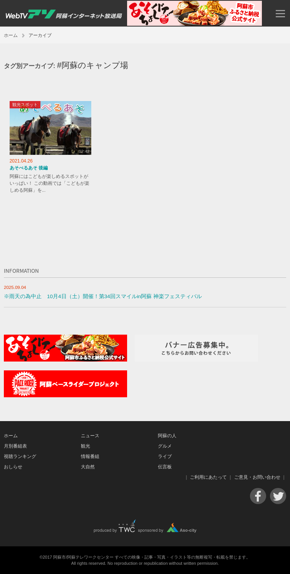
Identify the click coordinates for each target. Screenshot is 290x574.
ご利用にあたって (208, 477)
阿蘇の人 (167, 435)
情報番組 (90, 456)
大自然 (88, 466)
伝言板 (165, 466)
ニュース (90, 435)
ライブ (165, 456)
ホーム (11, 35)
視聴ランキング (20, 456)
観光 (85, 446)
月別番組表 (15, 446)
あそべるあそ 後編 (29, 168)
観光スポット (25, 104)
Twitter (278, 496)
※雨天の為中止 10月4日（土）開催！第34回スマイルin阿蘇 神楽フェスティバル (103, 296)
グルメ (165, 446)
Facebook (258, 496)
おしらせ (13, 466)
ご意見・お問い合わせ (257, 477)
